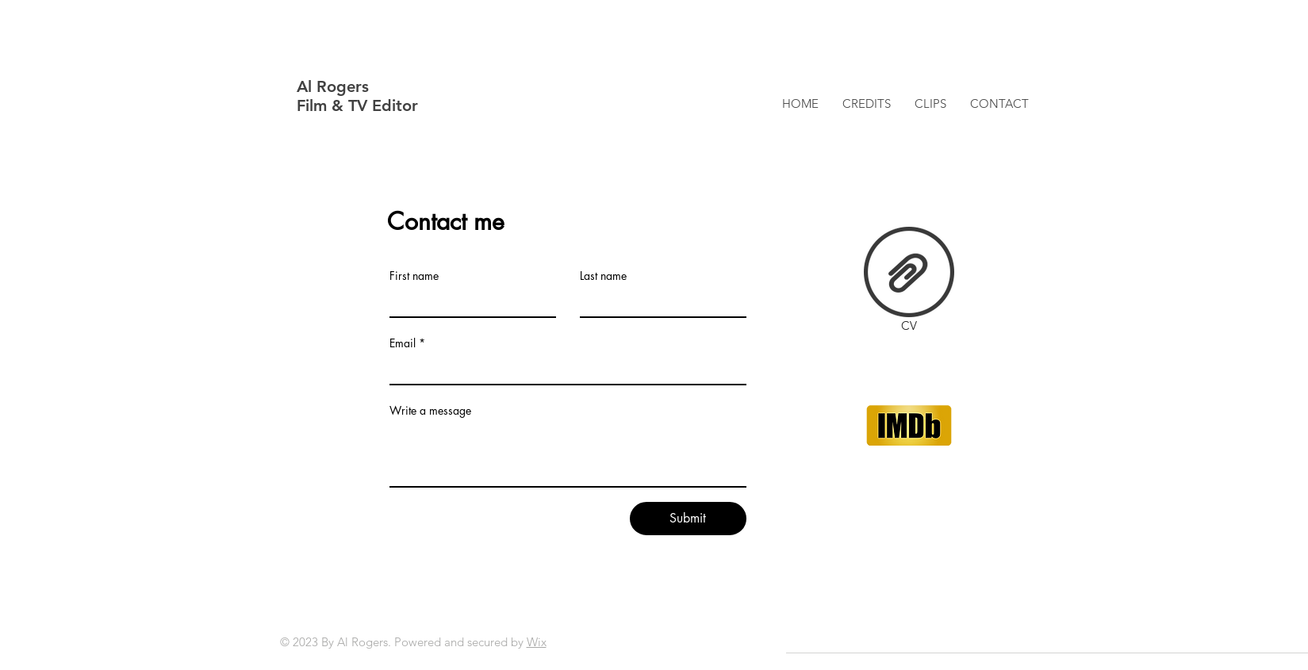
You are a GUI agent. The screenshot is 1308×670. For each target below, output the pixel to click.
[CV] (909, 282)
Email (402, 343)
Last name (603, 275)
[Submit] (688, 518)
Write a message (430, 410)
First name (414, 275)
